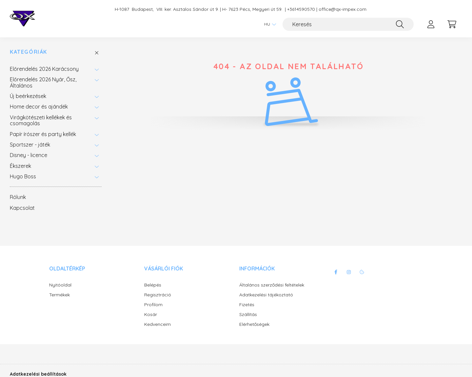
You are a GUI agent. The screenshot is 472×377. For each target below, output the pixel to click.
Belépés (152, 285)
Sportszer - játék (30, 144)
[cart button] (451, 24)
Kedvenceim (157, 324)
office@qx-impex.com (342, 9)
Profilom (153, 305)
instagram (348, 272)
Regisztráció (157, 295)
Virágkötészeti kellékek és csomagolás (41, 120)
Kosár (150, 314)
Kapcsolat (22, 208)
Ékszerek (20, 166)
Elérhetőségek (254, 324)
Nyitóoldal (60, 285)
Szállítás (248, 314)
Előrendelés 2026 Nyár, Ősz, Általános (43, 82)
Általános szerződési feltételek (271, 285)
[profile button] (430, 24)
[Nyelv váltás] (268, 24)
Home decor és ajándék (39, 106)
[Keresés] (348, 24)
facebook (335, 272)
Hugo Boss (23, 176)
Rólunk (18, 197)
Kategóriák (28, 52)
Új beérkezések (28, 96)
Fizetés (246, 305)
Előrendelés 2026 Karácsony (44, 69)
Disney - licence (28, 155)
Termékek (59, 295)
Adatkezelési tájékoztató (266, 295)
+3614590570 (301, 9)
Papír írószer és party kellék (43, 134)
